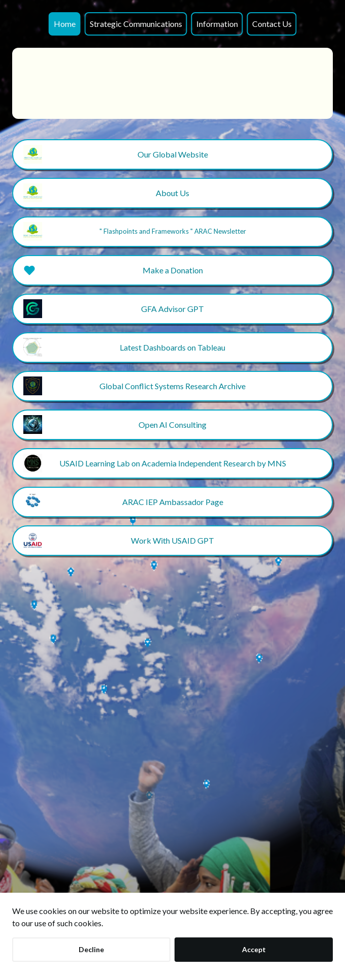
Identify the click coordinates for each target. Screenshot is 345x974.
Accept (254, 949)
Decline (91, 949)
